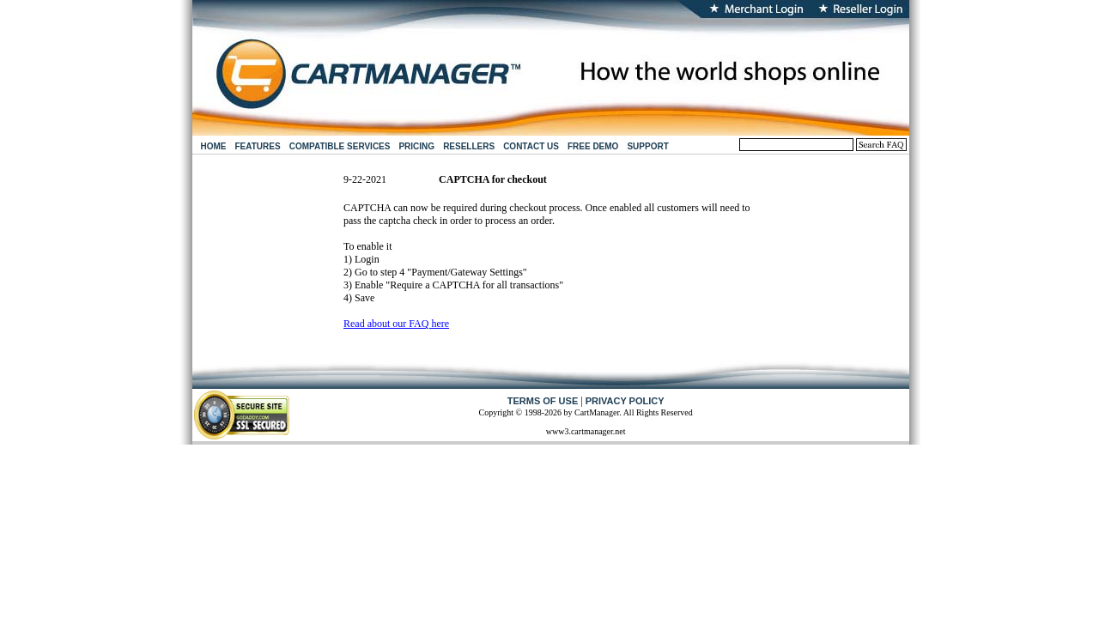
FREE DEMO (593, 146)
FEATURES (258, 146)
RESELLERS (469, 146)
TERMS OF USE (543, 401)
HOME (214, 146)
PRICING (416, 146)
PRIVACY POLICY (625, 401)
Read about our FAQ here (396, 324)
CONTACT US (531, 146)
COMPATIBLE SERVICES (340, 146)
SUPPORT (647, 146)
